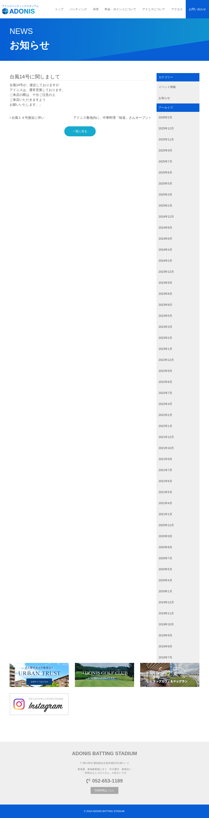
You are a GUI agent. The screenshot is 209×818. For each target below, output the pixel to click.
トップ (59, 9)
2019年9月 (165, 635)
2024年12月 (166, 216)
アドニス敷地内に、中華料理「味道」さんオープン (111, 117)
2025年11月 (166, 139)
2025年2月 (165, 205)
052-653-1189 (104, 781)
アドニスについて (153, 9)
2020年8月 (165, 547)
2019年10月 (166, 624)
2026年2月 (165, 117)
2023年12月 (166, 271)
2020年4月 (165, 580)
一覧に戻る (80, 131)
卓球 (96, 9)
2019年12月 (166, 602)
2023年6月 (165, 304)
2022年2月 (165, 415)
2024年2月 (165, 260)
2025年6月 (165, 172)
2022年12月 (166, 359)
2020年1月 (165, 591)
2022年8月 (165, 381)
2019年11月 (166, 613)
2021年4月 (165, 503)
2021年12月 (166, 437)
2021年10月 (166, 448)
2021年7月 (165, 470)
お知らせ (164, 98)
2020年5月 (165, 569)
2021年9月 (165, 459)
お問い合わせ (197, 9)
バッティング (78, 9)
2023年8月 (165, 293)
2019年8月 (165, 646)
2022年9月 (165, 370)
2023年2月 (165, 337)
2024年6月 (165, 238)
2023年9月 (165, 282)
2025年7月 (165, 161)
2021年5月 (165, 492)
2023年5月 (165, 315)
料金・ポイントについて (120, 9)
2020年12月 (166, 525)
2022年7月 (165, 393)
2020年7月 (165, 558)
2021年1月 (165, 514)
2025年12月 (166, 128)
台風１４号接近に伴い (27, 117)
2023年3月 (165, 326)
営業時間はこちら (104, 790)
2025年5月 (165, 183)
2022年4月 (165, 404)
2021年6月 (165, 481)
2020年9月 (165, 536)
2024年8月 (165, 227)
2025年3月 (165, 194)
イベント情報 (167, 87)
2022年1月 (165, 426)
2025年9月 (165, 150)
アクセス (177, 9)
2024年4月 (165, 249)
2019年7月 (165, 657)
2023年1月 (165, 348)
